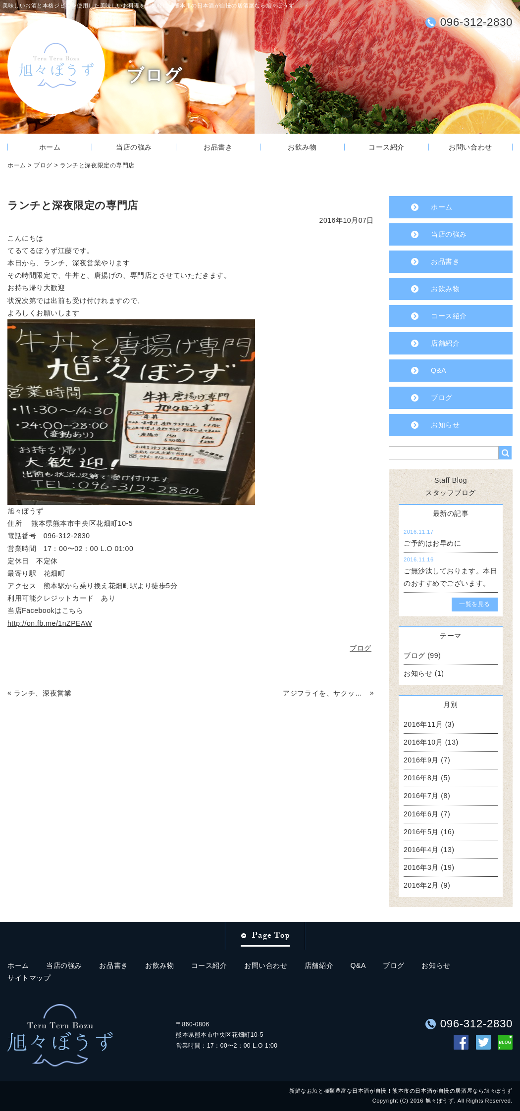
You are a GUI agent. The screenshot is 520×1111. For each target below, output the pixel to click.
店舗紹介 (445, 343)
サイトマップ (29, 978)
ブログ (43, 165)
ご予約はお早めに (432, 543)
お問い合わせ (470, 147)
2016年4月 (421, 850)
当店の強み (134, 147)
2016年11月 (423, 724)
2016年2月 (421, 885)
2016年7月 (421, 796)
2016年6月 (421, 814)
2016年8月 (421, 778)
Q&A (438, 370)
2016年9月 (421, 760)
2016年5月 (421, 832)
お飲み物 (302, 147)
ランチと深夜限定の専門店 (97, 165)
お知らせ (445, 425)
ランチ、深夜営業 (42, 693)
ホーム (50, 147)
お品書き (218, 147)
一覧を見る (474, 604)
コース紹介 (386, 147)
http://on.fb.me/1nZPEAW (49, 623)
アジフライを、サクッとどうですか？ (325, 693)
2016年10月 (423, 742)
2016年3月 (421, 867)
